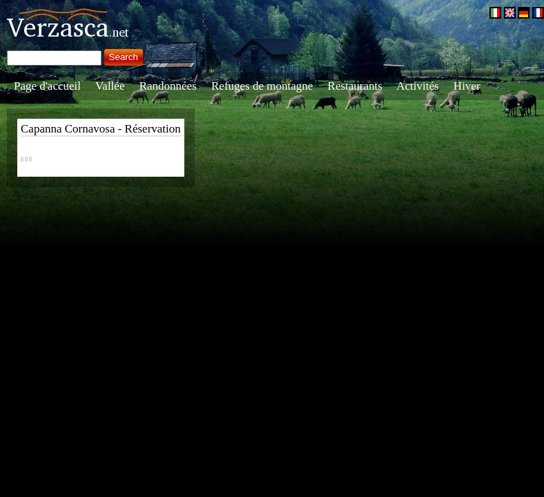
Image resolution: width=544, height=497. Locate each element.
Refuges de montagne (262, 85)
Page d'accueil (47, 85)
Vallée (109, 85)
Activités (417, 85)
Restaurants (355, 85)
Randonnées (168, 85)
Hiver (467, 85)
